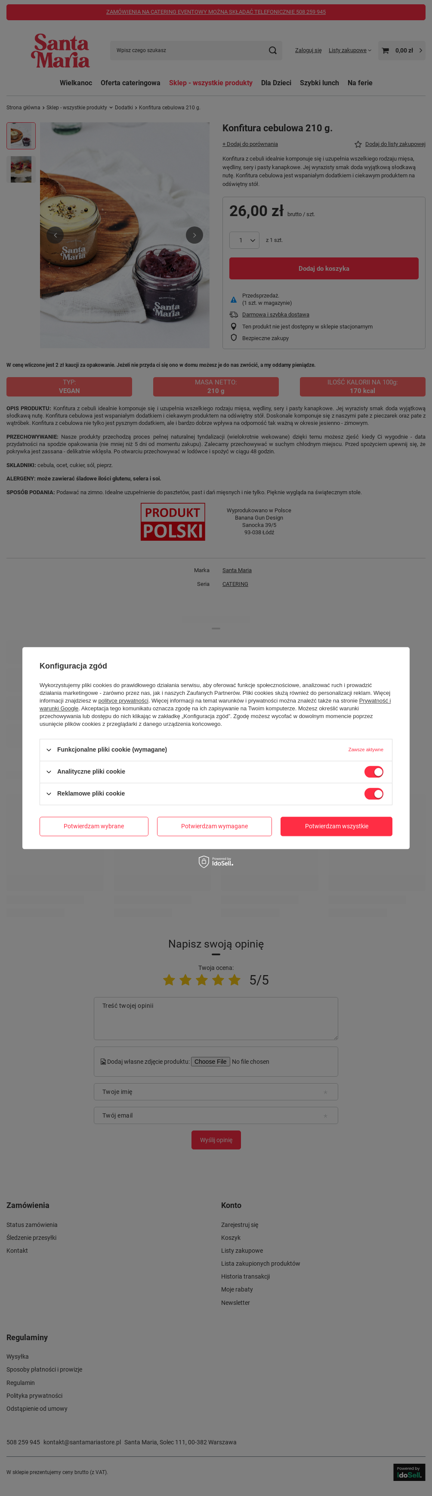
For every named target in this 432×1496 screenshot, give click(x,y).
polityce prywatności (123, 700)
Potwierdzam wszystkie (336, 826)
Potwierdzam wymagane (214, 826)
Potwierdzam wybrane (94, 826)
